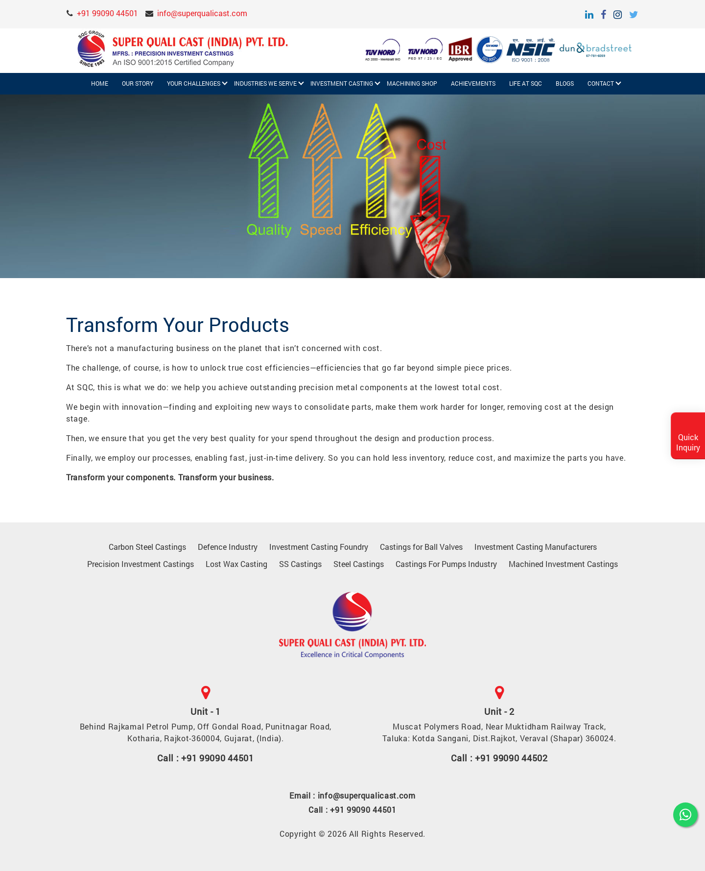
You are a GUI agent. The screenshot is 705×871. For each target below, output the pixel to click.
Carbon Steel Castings (147, 546)
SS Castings (300, 564)
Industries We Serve (265, 83)
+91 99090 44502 (511, 758)
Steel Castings (358, 564)
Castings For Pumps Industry (446, 564)
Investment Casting (341, 83)
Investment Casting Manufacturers (535, 546)
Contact (601, 83)
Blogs (565, 83)
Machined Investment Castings (563, 564)
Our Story (137, 83)
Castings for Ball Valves (421, 546)
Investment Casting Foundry (318, 546)
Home (99, 83)
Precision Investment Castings (140, 564)
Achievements (473, 83)
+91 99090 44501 (107, 13)
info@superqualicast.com (202, 13)
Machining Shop (412, 83)
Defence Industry (228, 546)
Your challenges (193, 83)
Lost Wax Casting (236, 564)
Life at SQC (525, 83)
